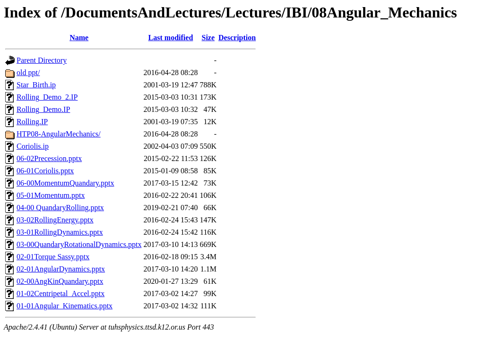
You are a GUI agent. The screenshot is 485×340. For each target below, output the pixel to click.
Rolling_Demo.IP (43, 109)
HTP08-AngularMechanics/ (59, 134)
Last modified (170, 38)
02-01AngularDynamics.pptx (61, 269)
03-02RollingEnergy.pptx (55, 220)
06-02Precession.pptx (49, 158)
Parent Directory (42, 60)
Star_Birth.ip (36, 85)
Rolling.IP (32, 122)
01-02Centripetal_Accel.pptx (60, 293)
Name (78, 38)
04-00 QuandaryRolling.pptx (60, 208)
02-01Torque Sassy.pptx (53, 257)
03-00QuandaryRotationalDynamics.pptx (79, 244)
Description (237, 38)
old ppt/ (28, 72)
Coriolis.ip (33, 146)
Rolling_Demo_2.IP (47, 97)
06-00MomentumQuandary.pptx (65, 183)
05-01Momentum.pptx (51, 195)
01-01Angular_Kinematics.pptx (65, 306)
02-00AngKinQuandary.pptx (60, 281)
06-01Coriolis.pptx (45, 171)
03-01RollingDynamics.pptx (60, 232)
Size (208, 38)
